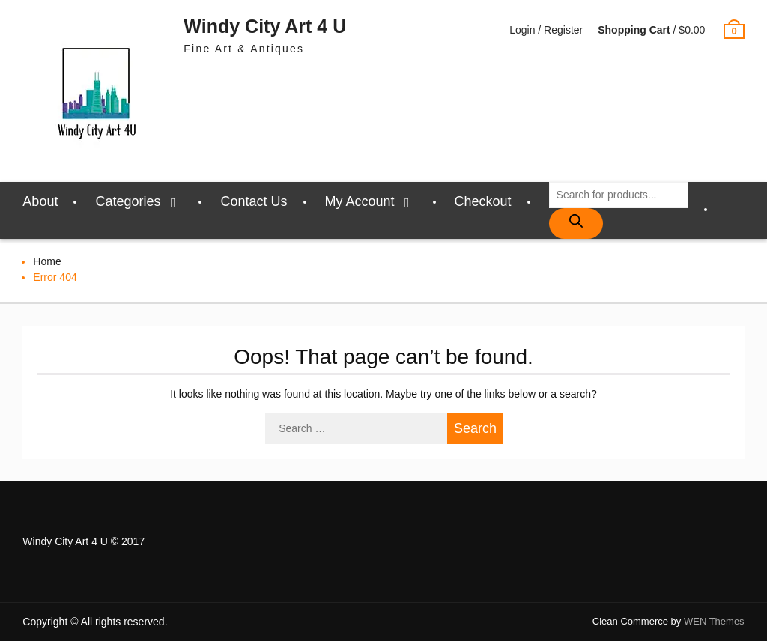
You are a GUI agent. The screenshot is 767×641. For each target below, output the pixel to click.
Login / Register (546, 30)
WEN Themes (714, 621)
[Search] (576, 223)
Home (47, 261)
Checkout (483, 201)
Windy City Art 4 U (265, 26)
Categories (127, 201)
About (40, 201)
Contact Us (253, 201)
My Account (360, 201)
